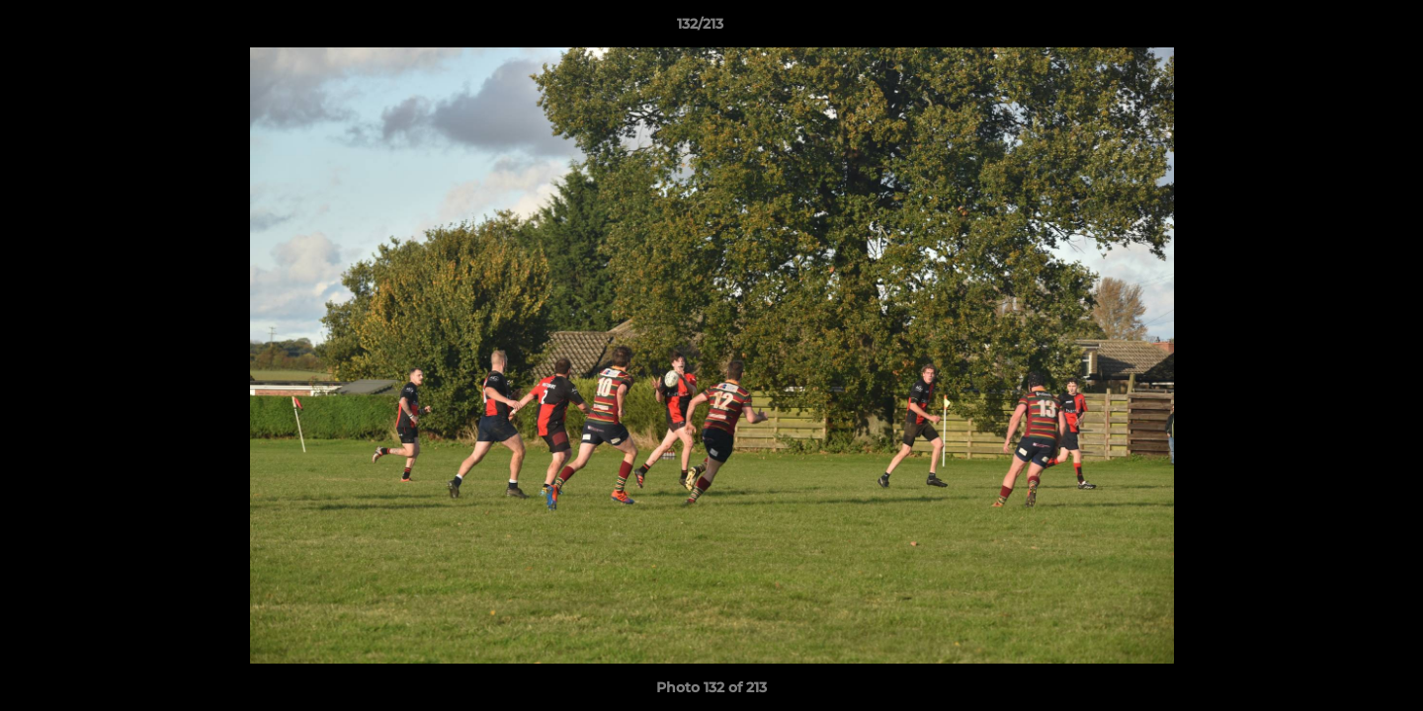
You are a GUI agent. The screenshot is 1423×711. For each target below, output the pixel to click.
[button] (1340, 29)
